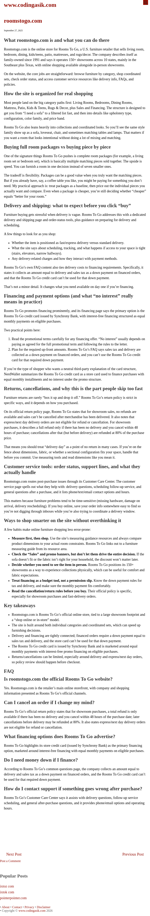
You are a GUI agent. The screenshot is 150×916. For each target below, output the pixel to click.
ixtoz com (7, 886)
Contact (17, 907)
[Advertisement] (75, 823)
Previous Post (133, 854)
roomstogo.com (23, 20)
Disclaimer (43, 907)
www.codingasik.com (30, 5)
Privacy (29, 907)
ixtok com (7, 892)
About (6, 907)
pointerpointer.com (13, 898)
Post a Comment (10, 861)
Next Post (13, 854)
